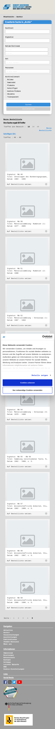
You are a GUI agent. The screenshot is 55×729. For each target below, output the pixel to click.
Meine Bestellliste (12, 119)
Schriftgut (12, 88)
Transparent (13, 97)
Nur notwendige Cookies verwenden (27, 390)
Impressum (8, 653)
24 (33, 127)
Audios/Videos (14, 91)
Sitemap (7, 662)
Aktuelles (8, 630)
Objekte (10, 94)
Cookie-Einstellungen (13, 669)
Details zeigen (40, 375)
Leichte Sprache (11, 664)
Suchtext (9, 28)
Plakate (10, 85)
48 (38, 127)
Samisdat (11, 82)
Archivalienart (12, 77)
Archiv (19, 17)
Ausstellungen (10, 637)
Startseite (8, 17)
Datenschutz (9, 657)
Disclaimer (8, 655)
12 (29, 127)
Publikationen (10, 639)
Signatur (9, 37)
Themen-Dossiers (11, 642)
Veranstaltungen (11, 635)
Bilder (10, 79)
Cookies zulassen (27, 383)
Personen (9, 68)
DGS (5, 667)
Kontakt (7, 660)
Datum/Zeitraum (12, 46)
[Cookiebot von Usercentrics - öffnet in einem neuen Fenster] (42, 336)
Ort (6, 59)
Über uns (7, 644)
